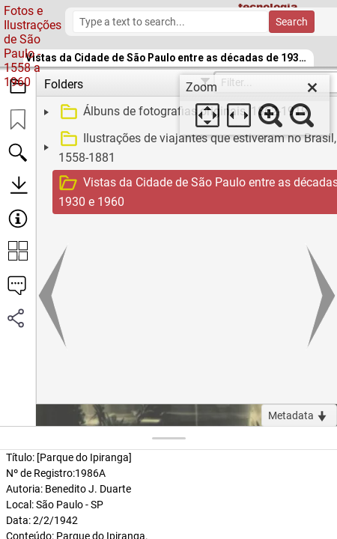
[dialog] (255, 105)
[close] (312, 87)
